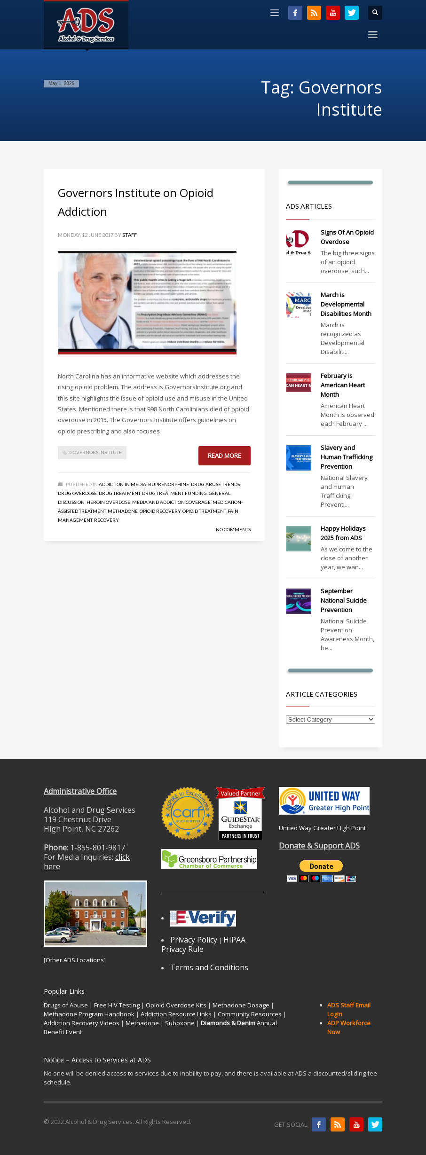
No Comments (233, 529)
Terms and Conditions (209, 967)
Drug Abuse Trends (215, 484)
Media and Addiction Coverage (171, 502)
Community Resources (250, 1014)
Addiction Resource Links (176, 1014)
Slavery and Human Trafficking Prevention (346, 457)
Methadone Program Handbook (89, 1014)
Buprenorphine (168, 484)
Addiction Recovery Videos (81, 1023)
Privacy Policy (193, 940)
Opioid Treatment (204, 511)
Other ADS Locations (75, 960)
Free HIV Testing (117, 1005)
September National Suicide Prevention (344, 600)
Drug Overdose (77, 493)
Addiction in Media (122, 484)
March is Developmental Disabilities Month (346, 304)
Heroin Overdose (108, 502)
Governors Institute (96, 452)
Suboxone (180, 1023)
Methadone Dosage (241, 1005)
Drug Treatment (119, 493)
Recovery (106, 520)
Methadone (123, 511)
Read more (224, 455)
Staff (129, 235)
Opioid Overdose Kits (176, 1005)
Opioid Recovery (160, 511)
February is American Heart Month (343, 385)
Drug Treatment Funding (174, 493)
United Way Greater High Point (322, 828)
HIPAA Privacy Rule (203, 944)
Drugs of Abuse (66, 1005)
